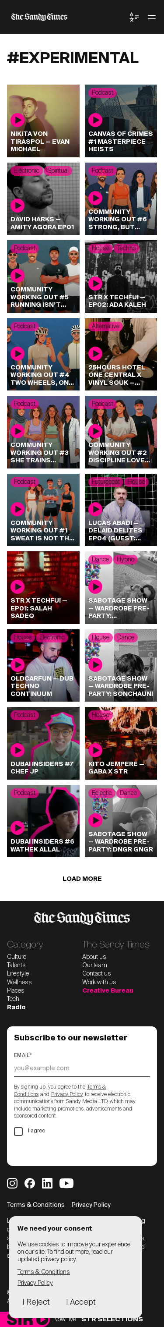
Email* (23, 1055)
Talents (16, 965)
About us (94, 957)
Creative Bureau (107, 991)
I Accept (80, 1302)
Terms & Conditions (36, 1205)
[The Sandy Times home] (68, 17)
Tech (13, 999)
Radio (16, 1007)
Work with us (99, 982)
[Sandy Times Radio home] (20, 1319)
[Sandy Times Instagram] (12, 1183)
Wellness (19, 982)
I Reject (35, 1302)
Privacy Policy (67, 1094)
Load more (82, 879)
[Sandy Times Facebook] (29, 1183)
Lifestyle (18, 974)
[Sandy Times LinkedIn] (47, 1183)
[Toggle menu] (152, 17)
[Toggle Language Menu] (134, 17)
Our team (94, 965)
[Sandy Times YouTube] (66, 1183)
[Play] (42, 1319)
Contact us (96, 974)
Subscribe (41, 1151)
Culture (16, 957)
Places (15, 991)
